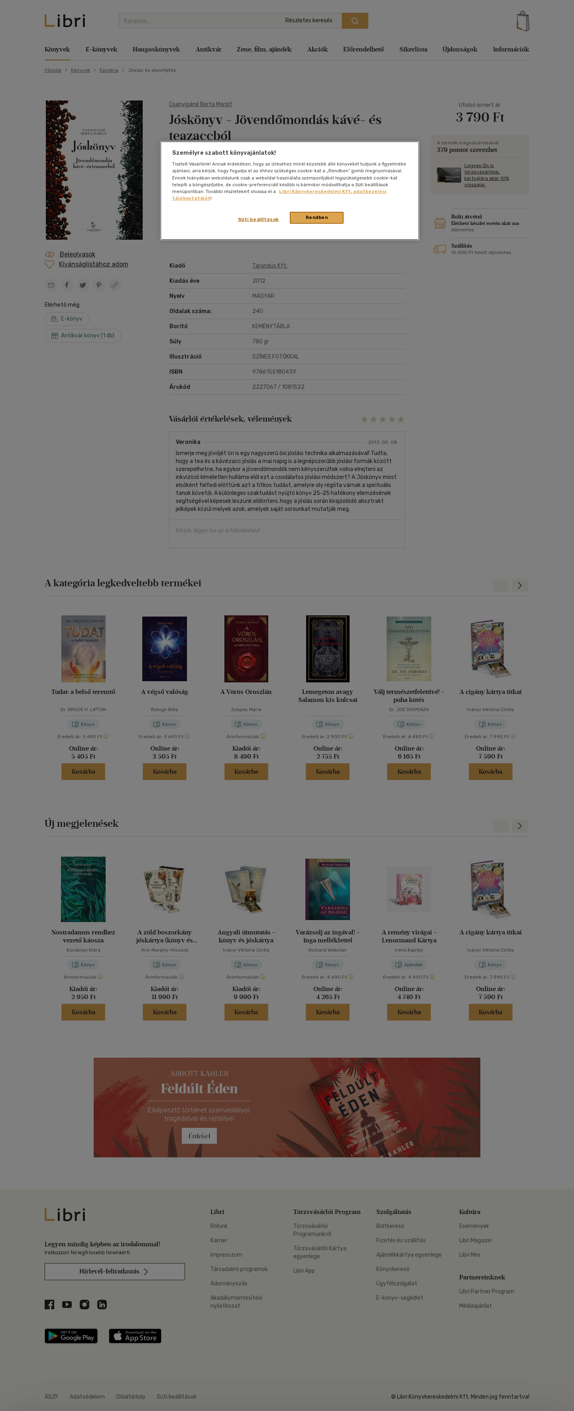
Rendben (317, 217)
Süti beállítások (258, 219)
